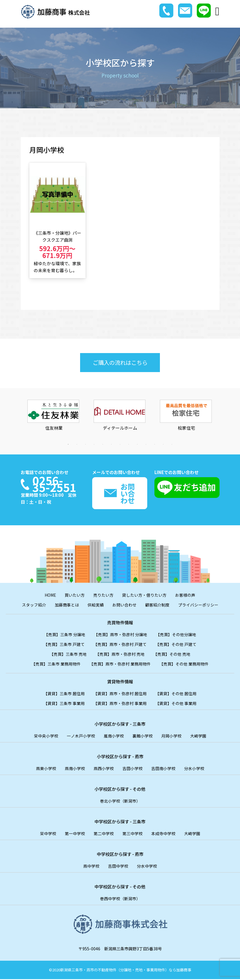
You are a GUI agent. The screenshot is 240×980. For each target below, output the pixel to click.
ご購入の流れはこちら (120, 362)
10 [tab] (146, 444)
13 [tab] (172, 444)
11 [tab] (155, 444)
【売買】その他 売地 (171, 655)
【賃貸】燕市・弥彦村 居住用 (120, 694)
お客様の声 (185, 596)
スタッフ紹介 (34, 606)
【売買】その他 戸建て (175, 645)
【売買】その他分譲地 (176, 635)
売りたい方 (104, 596)
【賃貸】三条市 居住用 (64, 694)
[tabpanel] (54, 420)
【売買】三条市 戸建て (64, 645)
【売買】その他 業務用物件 (184, 665)
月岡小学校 (171, 737)
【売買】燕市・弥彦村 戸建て (120, 645)
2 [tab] (77, 444)
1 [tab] (68, 444)
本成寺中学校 (163, 834)
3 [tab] (85, 444)
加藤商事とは (67, 606)
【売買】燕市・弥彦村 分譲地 (120, 635)
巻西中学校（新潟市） (120, 899)
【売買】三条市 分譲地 (64, 635)
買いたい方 (75, 596)
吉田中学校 (118, 867)
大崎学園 (198, 737)
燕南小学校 (75, 769)
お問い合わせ (124, 606)
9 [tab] (137, 444)
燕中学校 (91, 867)
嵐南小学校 (114, 737)
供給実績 (96, 606)
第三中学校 (132, 834)
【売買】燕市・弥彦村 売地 (120, 655)
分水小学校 (194, 769)
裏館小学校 (143, 737)
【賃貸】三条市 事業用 (64, 704)
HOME (50, 596)
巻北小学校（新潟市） (120, 802)
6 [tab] (111, 444)
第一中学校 (75, 834)
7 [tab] (120, 444)
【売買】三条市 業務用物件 (56, 665)
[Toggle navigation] (217, 11)
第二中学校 (104, 834)
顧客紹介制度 (157, 606)
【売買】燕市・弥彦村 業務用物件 (120, 665)
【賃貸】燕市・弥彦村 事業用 (120, 704)
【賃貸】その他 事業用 (175, 704)
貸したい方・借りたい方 (144, 596)
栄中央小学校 (46, 737)
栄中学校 (48, 834)
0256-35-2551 (55, 483)
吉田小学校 (132, 769)
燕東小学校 (46, 769)
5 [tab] (103, 444)
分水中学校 (147, 867)
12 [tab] (163, 444)
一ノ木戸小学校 (81, 737)
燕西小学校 (104, 769)
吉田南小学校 (163, 769)
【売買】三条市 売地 (68, 655)
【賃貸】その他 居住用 (175, 694)
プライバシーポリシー (198, 606)
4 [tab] (94, 444)
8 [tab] (129, 444)
